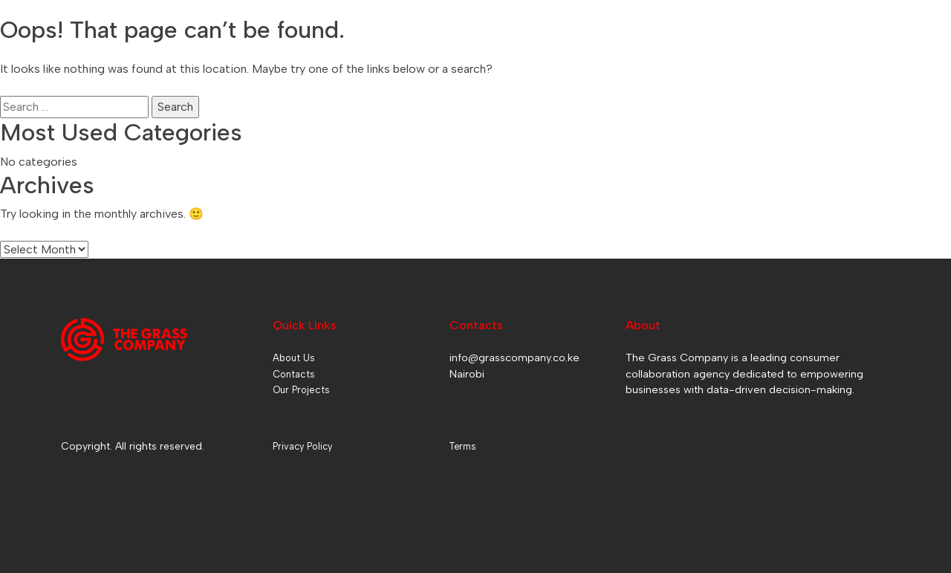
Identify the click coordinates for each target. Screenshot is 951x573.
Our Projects (301, 389)
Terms (462, 446)
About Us (294, 357)
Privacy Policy (302, 446)
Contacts (294, 374)
